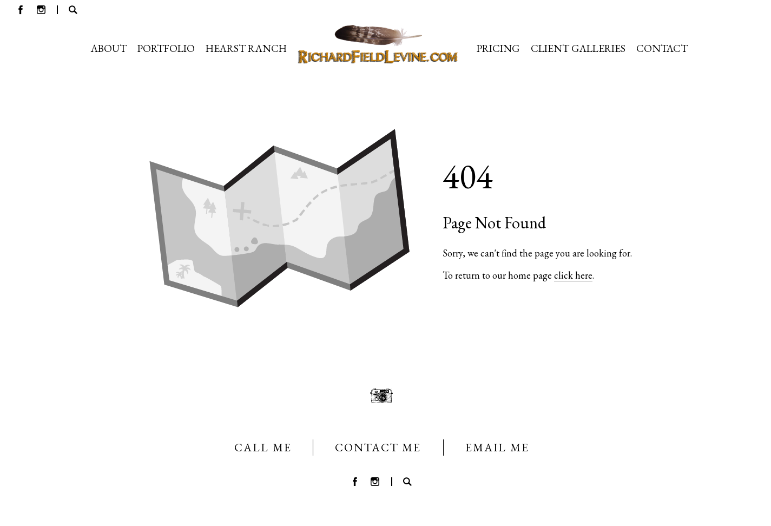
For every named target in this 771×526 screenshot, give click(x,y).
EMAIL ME (497, 447)
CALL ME (263, 447)
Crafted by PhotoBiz (381, 511)
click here (573, 281)
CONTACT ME (378, 447)
